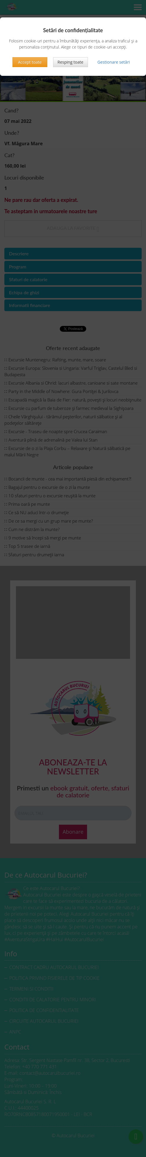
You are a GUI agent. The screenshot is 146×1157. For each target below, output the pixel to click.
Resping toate (70, 62)
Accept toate (30, 62)
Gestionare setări (114, 62)
